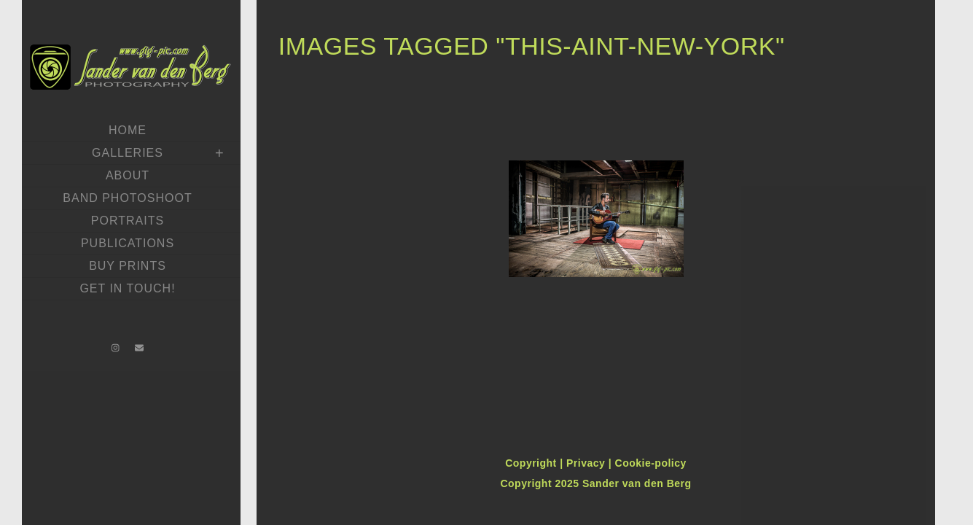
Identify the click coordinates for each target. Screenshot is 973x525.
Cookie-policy (651, 463)
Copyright (532, 463)
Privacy (587, 463)
